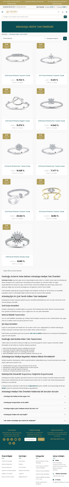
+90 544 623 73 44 (57, 439)
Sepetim (21, 474)
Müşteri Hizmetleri (24, 470)
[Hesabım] (62, 12)
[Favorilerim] (58, 12)
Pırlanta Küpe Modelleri (42, 474)
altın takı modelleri (36, 333)
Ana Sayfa (22, 461)
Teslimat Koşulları (7, 461)
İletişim (21, 464)
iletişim (4, 388)
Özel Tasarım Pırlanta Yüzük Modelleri (42, 467)
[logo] (12, 12)
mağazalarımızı (33, 386)
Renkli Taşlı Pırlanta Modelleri (41, 483)
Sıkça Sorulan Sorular (8, 477)
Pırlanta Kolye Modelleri (42, 471)
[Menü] (2, 11)
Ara (65, 17)
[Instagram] (8, 439)
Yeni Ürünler (22, 467)
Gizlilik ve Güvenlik (7, 474)
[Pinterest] (10, 443)
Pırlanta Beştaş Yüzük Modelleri (42, 462)
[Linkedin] (19, 439)
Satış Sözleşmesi (6, 467)
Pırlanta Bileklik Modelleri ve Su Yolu (43, 478)
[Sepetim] (66, 12)
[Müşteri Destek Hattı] (17, 7)
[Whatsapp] (4, 439)
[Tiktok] (13, 443)
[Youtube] (15, 439)
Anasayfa (4, 34)
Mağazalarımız (23, 477)
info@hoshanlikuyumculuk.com (60, 482)
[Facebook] (11, 439)
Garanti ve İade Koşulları (9, 470)
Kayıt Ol (41, 439)
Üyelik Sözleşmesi (7, 464)
